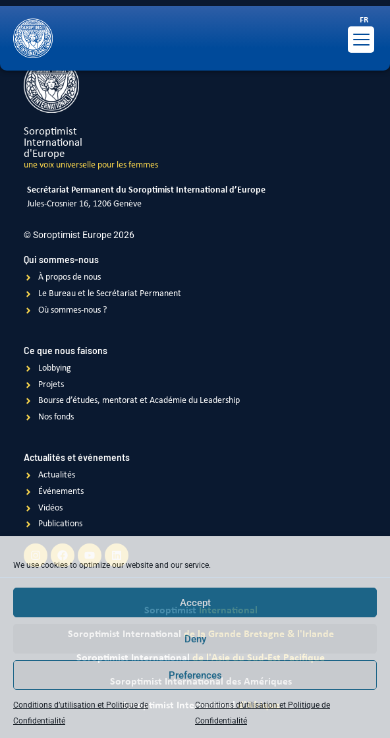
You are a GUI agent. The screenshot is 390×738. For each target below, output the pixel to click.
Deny (195, 639)
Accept (195, 603)
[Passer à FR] (364, 20)
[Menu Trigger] (361, 39)
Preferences (195, 675)
